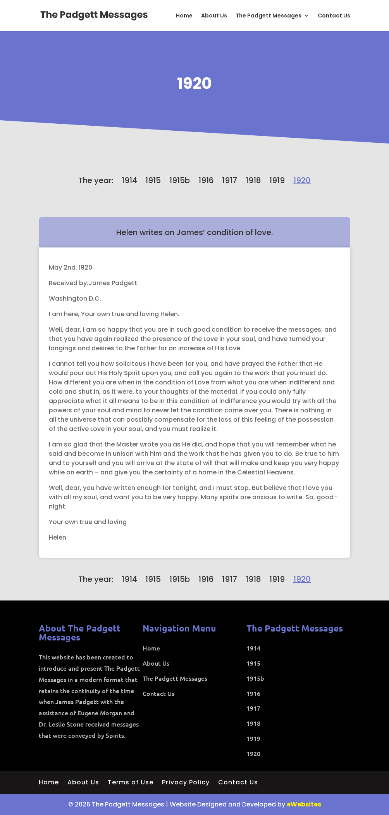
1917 (229, 180)
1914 (129, 180)
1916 (206, 180)
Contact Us (334, 16)
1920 (194, 83)
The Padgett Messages (268, 16)
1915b (179, 180)
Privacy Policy (186, 783)
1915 (153, 180)
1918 (253, 180)
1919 (277, 180)
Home (184, 16)
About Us (214, 16)
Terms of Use (130, 783)
